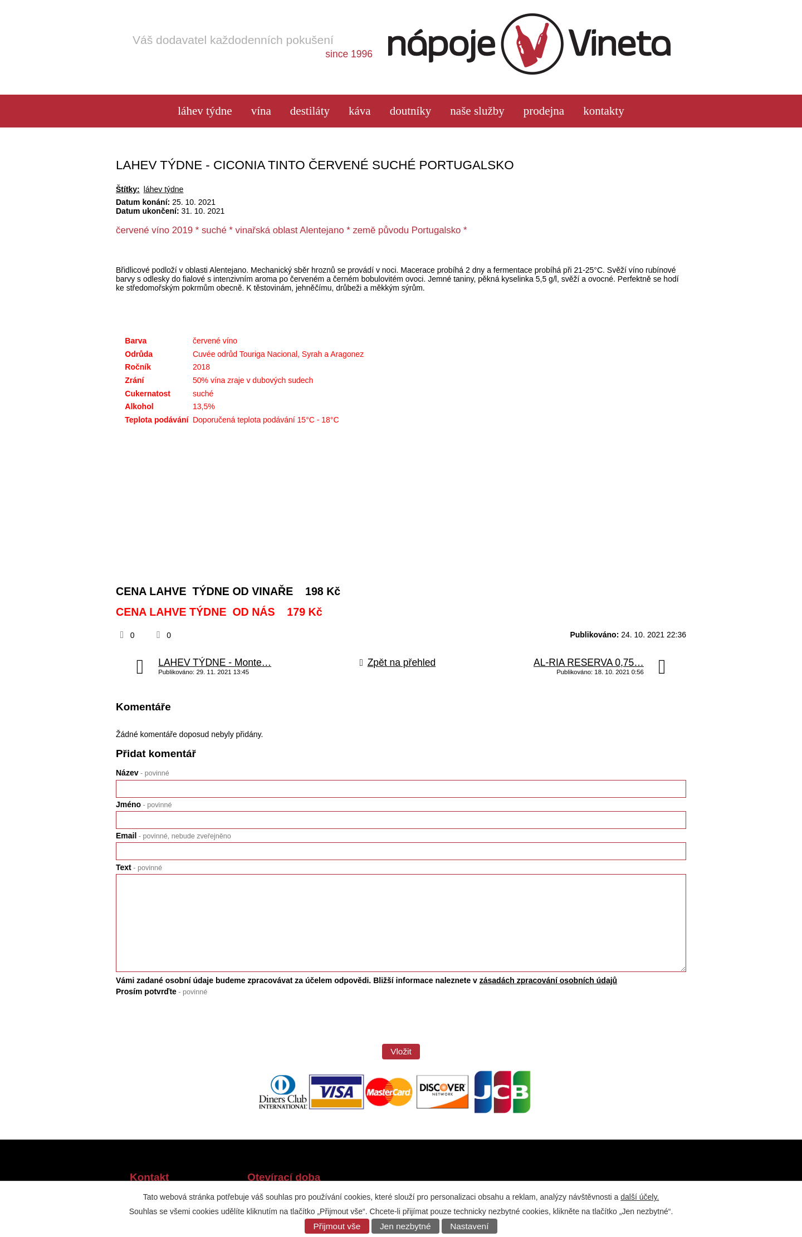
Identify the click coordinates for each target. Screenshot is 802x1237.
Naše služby (477, 111)
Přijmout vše (337, 1226)
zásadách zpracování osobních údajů (548, 980)
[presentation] (200, 1023)
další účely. (639, 1196)
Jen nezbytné (405, 1226)
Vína (261, 111)
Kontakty (603, 111)
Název (142, 772)
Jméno (144, 804)
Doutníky (411, 111)
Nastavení (469, 1226)
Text (139, 867)
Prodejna (544, 111)
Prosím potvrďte (161, 991)
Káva (360, 111)
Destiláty (310, 111)
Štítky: (128, 189)
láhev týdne (205, 111)
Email (173, 835)
